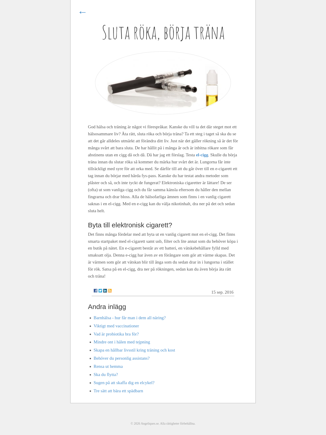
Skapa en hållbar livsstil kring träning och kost (134, 350)
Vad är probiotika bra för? (116, 334)
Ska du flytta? (106, 374)
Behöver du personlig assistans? (122, 358)
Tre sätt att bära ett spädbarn (118, 390)
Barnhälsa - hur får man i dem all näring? (130, 317)
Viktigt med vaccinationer (116, 325)
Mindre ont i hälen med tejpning (122, 342)
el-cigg (202, 154)
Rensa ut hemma (108, 366)
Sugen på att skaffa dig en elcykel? (124, 382)
